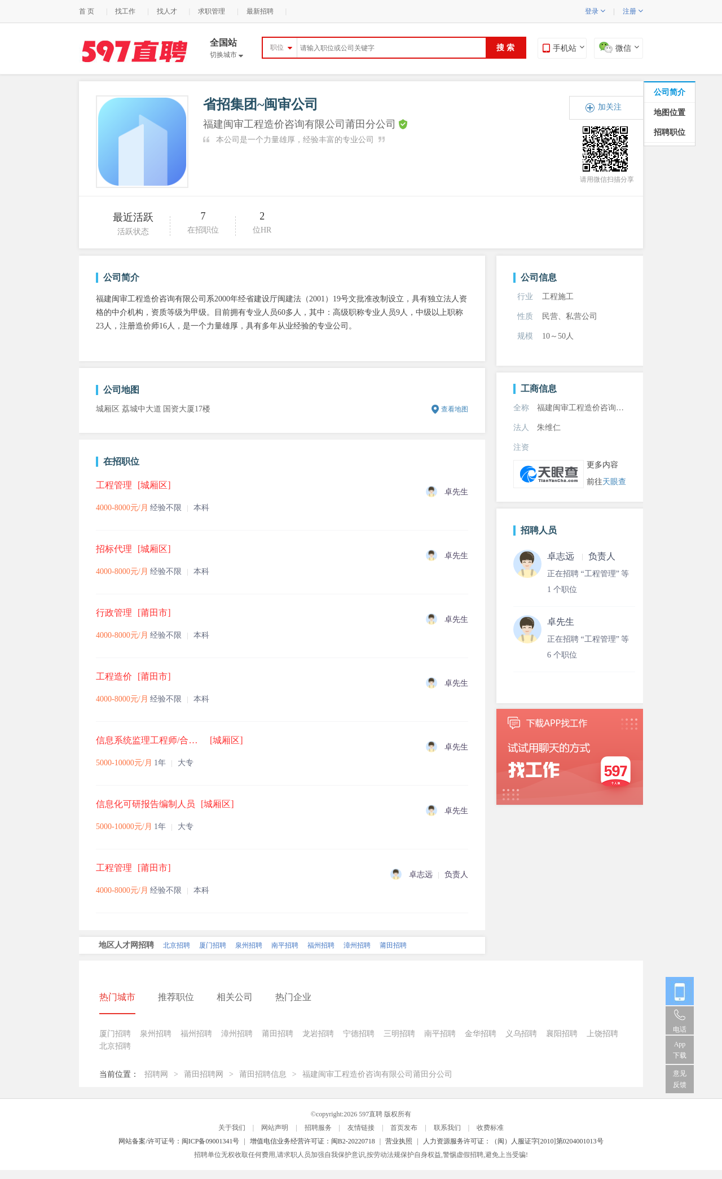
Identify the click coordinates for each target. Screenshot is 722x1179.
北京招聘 (176, 945)
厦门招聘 (212, 945)
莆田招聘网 (203, 1074)
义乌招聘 (521, 1033)
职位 (277, 47)
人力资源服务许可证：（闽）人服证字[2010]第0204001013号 (513, 1141)
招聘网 (156, 1074)
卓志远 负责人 (581, 556)
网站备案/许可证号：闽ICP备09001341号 (178, 1141)
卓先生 (560, 621)
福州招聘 (320, 945)
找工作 (125, 11)
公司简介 (669, 92)
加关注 (610, 107)
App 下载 (679, 1049)
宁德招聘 (359, 1033)
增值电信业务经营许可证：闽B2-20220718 (312, 1141)
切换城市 (226, 55)
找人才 (167, 11)
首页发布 (403, 1128)
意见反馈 (679, 1079)
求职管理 (211, 11)
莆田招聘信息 (263, 1074)
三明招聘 (399, 1033)
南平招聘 (284, 945)
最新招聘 (260, 11)
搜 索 (505, 47)
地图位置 (669, 112)
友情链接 (361, 1128)
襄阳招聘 (562, 1033)
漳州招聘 (357, 945)
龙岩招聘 (318, 1033)
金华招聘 (480, 1033)
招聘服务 (318, 1128)
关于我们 (231, 1128)
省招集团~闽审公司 (260, 104)
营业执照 (398, 1141)
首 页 (86, 11)
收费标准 (490, 1128)
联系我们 (447, 1128)
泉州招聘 (248, 945)
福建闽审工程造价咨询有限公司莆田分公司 (377, 1074)
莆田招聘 (393, 945)
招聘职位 (669, 132)
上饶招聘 (602, 1033)
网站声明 (274, 1128)
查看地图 (454, 409)
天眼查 (614, 481)
